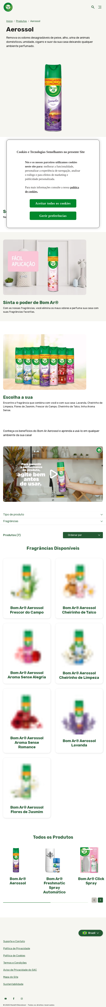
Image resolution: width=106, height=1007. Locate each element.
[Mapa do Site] (10, 977)
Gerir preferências (53, 215)
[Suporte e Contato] (14, 941)
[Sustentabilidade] (13, 984)
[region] (53, 184)
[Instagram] (21, 998)
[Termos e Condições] (15, 963)
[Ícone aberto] (93, 7)
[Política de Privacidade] (16, 949)
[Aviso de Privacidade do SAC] (20, 970)
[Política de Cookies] (14, 956)
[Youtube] (5, 998)
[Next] (100, 900)
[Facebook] (13, 998)
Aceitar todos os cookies (53, 203)
